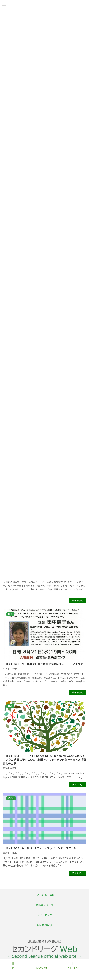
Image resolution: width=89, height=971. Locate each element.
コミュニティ (73, 965)
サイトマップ (44, 915)
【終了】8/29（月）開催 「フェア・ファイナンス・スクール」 (41, 848)
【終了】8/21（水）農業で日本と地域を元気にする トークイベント (44, 664)
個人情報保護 (44, 925)
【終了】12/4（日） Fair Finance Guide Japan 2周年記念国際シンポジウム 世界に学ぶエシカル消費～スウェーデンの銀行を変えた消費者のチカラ (44, 759)
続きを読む (77, 600)
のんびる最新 (41, 965)
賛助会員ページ (44, 905)
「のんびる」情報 (44, 895)
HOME (13, 965)
